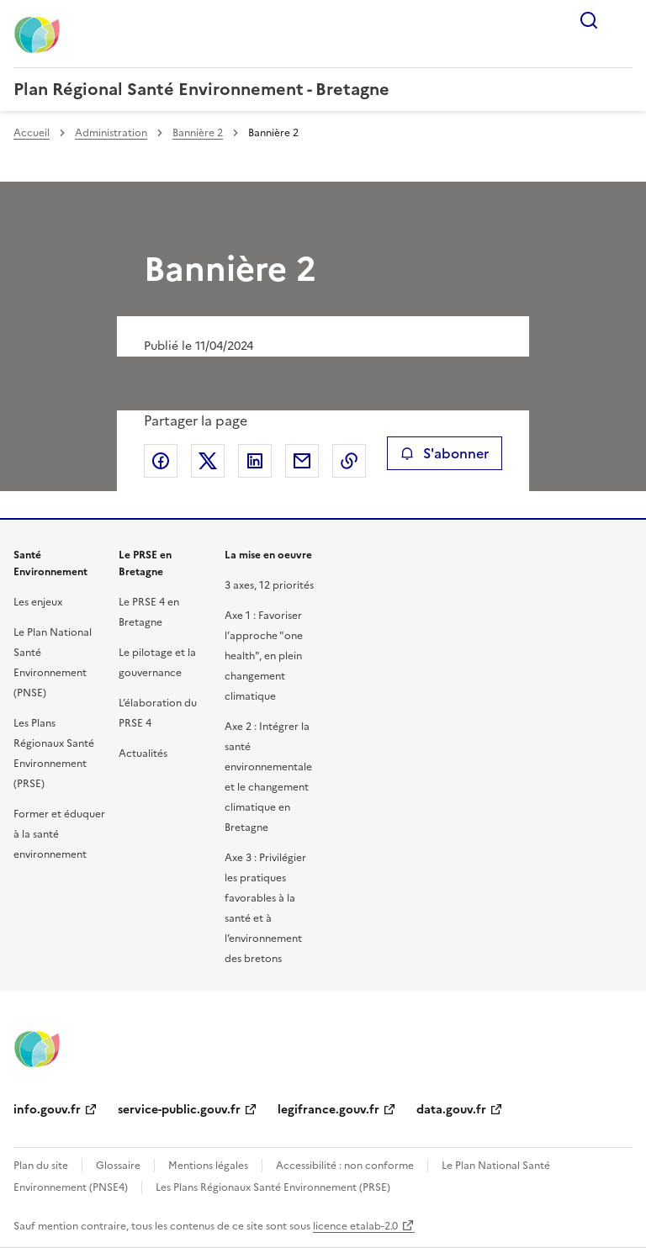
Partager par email (302, 461)
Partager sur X (208, 461)
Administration (111, 132)
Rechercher (589, 20)
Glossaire (118, 1165)
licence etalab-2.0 (355, 1226)
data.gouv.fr (451, 1109)
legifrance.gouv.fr (328, 1109)
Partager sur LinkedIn (255, 461)
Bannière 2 (197, 132)
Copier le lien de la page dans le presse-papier (349, 461)
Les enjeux (37, 602)
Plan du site (40, 1165)
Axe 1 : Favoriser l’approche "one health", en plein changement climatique (264, 656)
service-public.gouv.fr (179, 1109)
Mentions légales (208, 1165)
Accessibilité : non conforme (345, 1165)
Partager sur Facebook (160, 461)
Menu (622, 20)
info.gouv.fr (47, 1109)
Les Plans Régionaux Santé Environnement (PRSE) (273, 1187)
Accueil (31, 132)
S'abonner (444, 453)
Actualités (143, 753)
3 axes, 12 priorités (269, 585)
